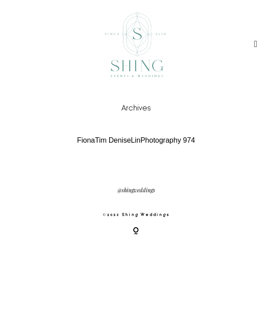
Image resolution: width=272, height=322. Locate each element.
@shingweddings (136, 190)
